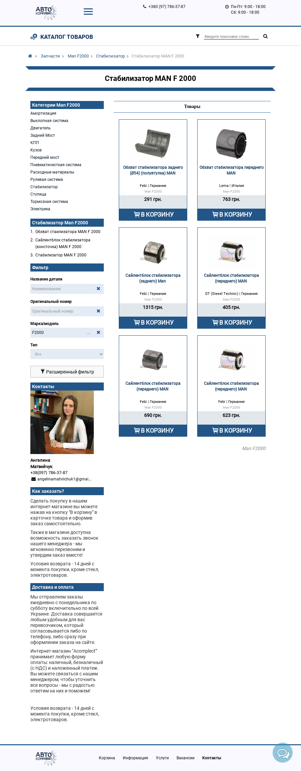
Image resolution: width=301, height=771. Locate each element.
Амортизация (43, 113)
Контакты (211, 758)
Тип (33, 345)
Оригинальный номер (51, 301)
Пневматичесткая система (55, 164)
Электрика (40, 209)
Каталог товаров (66, 36)
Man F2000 (78, 56)
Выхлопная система (49, 120)
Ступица (38, 194)
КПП (34, 142)
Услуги (162, 758)
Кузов (36, 150)
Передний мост (44, 157)
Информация (135, 758)
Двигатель (40, 128)
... (88, 332)
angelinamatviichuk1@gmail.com (67, 479)
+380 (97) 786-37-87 (167, 6)
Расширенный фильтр (67, 371)
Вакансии (186, 758)
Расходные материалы (52, 172)
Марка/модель (44, 323)
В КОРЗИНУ (157, 214)
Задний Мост (42, 135)
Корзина (107, 758)
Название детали (46, 279)
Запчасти (50, 56)
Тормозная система (49, 201)
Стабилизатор (110, 56)
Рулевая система (46, 179)
